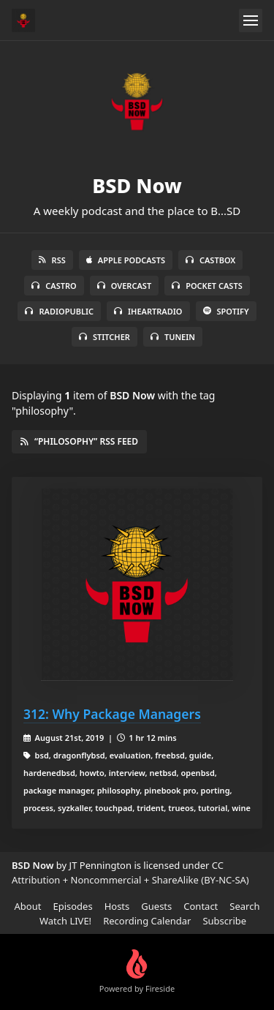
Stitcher (104, 336)
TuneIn (173, 336)
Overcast (124, 285)
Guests (156, 906)
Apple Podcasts (125, 260)
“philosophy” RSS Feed (79, 441)
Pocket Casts (207, 285)
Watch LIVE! (65, 920)
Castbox (210, 260)
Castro (53, 285)
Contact (200, 906)
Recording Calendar (147, 920)
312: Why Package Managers (112, 714)
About (28, 906)
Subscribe (224, 920)
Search (244, 906)
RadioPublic (59, 311)
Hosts (117, 906)
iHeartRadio (148, 311)
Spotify (226, 311)
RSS (52, 260)
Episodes (72, 906)
